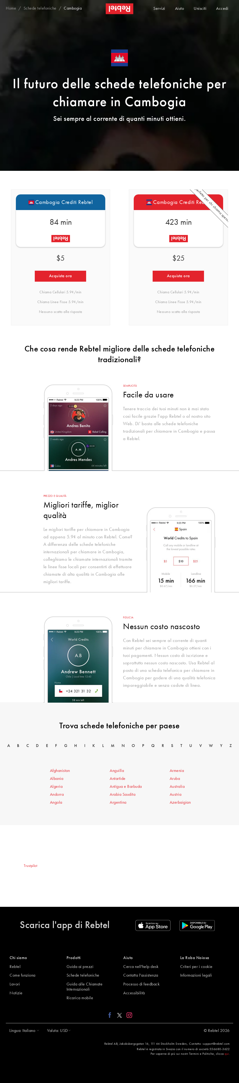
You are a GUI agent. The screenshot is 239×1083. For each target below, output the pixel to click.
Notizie (16, 993)
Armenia (177, 771)
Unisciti (200, 9)
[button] (23, 1031)
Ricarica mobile (80, 998)
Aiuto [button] (128, 958)
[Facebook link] (111, 1015)
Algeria (56, 787)
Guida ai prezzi (80, 967)
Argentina (118, 802)
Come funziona (22, 975)
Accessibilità (134, 993)
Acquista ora (60, 276)
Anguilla (117, 771)
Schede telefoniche (83, 975)
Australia (177, 787)
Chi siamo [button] (18, 958)
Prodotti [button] (74, 958)
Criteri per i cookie (196, 967)
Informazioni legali (196, 975)
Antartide (118, 779)
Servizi (159, 9)
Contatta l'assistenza (140, 975)
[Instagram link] (128, 1015)
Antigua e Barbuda (126, 787)
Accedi (222, 9)
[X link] (119, 1015)
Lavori (15, 984)
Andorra (57, 794)
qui (227, 1053)
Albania (56, 779)
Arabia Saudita (122, 794)
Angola (56, 802)
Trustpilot (30, 866)
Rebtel (15, 967)
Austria (176, 794)
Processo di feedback (141, 984)
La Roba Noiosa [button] (194, 958)
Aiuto (179, 9)
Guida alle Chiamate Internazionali (85, 987)
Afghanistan (60, 771)
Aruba (175, 779)
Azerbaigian (180, 802)
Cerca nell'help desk (140, 967)
